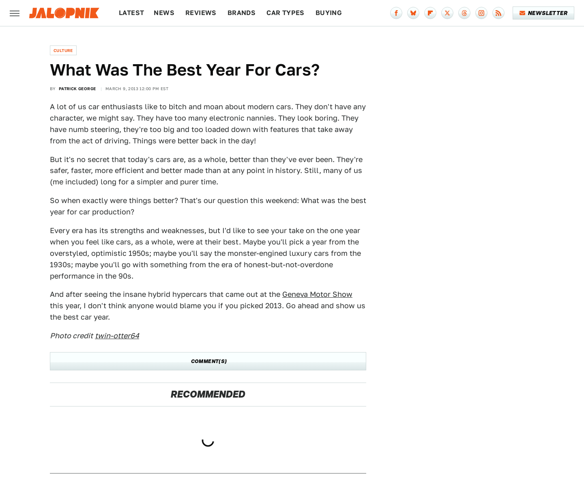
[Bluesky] (413, 13)
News (164, 13)
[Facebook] (396, 13)
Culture (63, 50)
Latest (131, 13)
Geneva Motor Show (317, 294)
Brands (242, 13)
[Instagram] (481, 13)
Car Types (285, 13)
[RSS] (498, 13)
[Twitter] (447, 13)
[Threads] (464, 13)
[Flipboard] (430, 13)
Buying (329, 13)
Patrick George (77, 88)
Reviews (201, 13)
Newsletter (544, 13)
